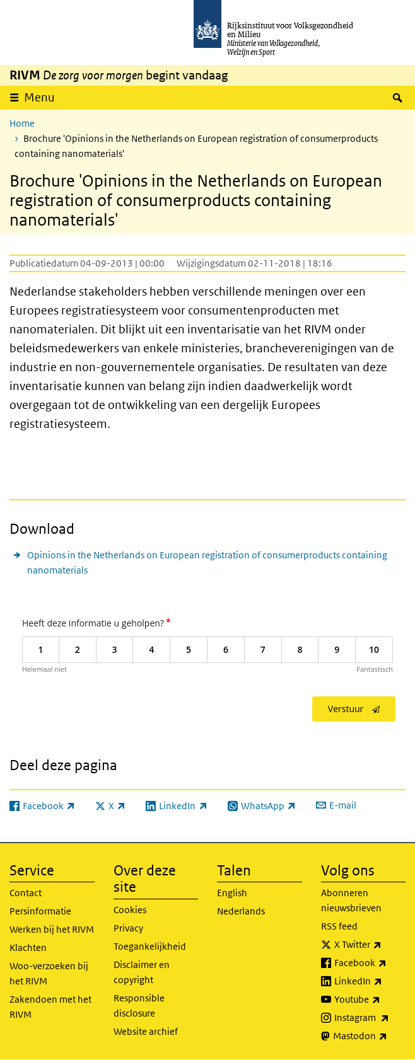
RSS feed (339, 926)
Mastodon (369, 1036)
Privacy (128, 928)
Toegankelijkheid (150, 946)
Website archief (146, 1031)
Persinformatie (40, 911)
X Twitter (370, 944)
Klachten (28, 947)
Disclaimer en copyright (142, 972)
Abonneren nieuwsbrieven (351, 900)
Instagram (370, 1017)
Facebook (370, 963)
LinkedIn (370, 981)
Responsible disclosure (139, 1005)
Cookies (130, 910)
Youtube (370, 999)
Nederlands (241, 911)
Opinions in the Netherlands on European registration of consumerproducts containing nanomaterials (207, 562)
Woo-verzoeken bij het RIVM (48, 973)
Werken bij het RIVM (51, 929)
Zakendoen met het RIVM (50, 1006)
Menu (39, 97)
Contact (25, 893)
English (232, 893)
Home (22, 123)
